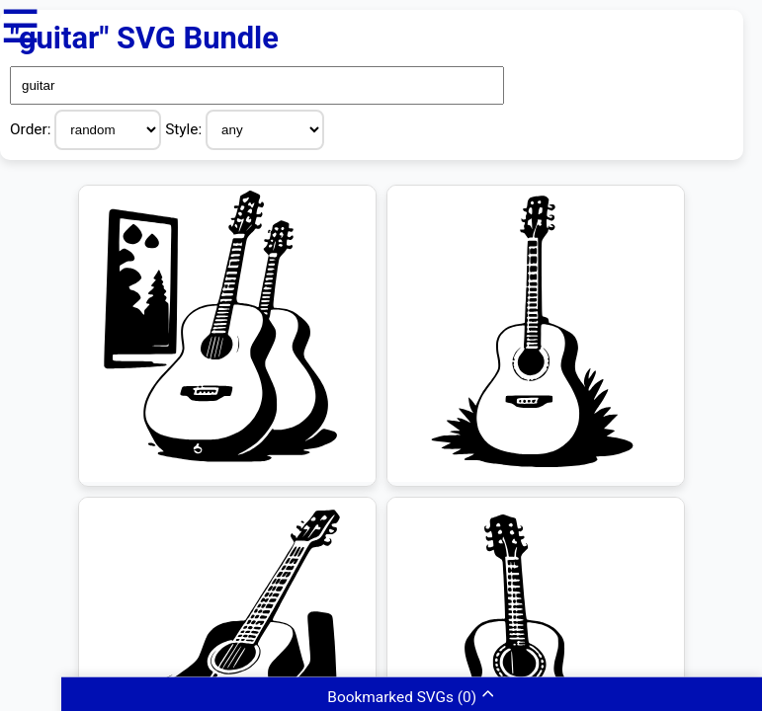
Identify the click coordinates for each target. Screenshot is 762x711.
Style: (185, 129)
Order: (32, 129)
